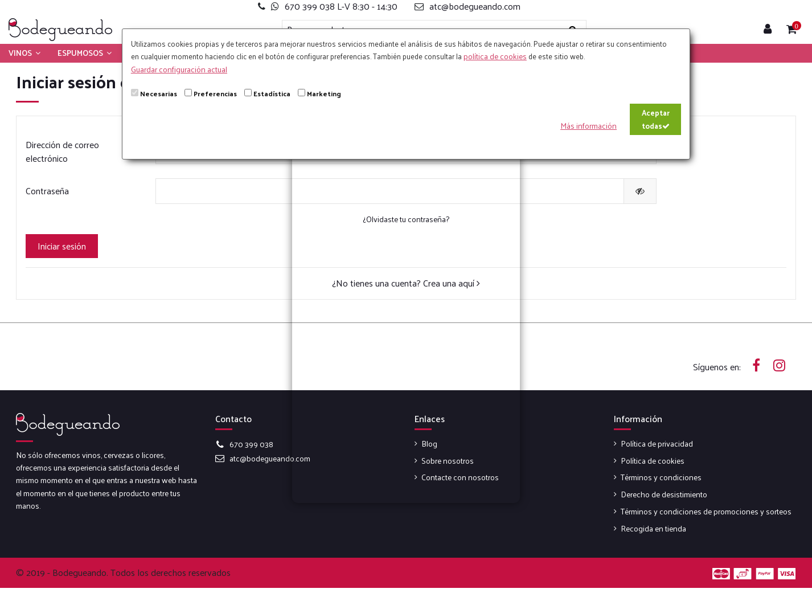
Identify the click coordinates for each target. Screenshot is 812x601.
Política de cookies (652, 461)
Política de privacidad (657, 444)
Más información (588, 125)
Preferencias (215, 93)
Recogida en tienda (653, 528)
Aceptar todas (656, 119)
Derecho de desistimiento (664, 494)
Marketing (324, 93)
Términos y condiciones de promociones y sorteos (706, 511)
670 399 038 (251, 444)
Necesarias (158, 93)
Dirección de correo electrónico (62, 151)
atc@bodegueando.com (269, 458)
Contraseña (47, 190)
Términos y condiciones (661, 477)
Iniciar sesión (62, 246)
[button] (24, 53)
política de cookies (495, 56)
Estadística (271, 93)
